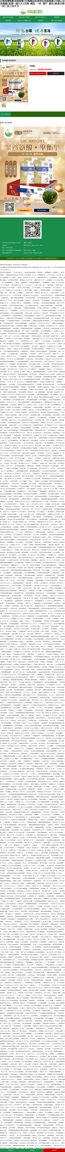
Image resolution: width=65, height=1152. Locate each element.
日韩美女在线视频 (38, 407)
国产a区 (16, 911)
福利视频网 (50, 819)
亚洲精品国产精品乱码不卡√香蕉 (15, 275)
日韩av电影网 (35, 440)
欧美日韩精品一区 (43, 1008)
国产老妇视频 (28, 290)
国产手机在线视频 (19, 300)
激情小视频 (19, 636)
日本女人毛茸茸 (23, 906)
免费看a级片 (18, 914)
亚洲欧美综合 (31, 654)
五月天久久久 (45, 427)
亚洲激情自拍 (36, 735)
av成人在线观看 (41, 1087)
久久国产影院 (4, 858)
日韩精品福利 (37, 603)
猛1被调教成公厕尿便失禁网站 (55, 931)
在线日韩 (38, 1117)
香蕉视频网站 (43, 491)
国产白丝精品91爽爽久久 (54, 743)
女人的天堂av (46, 761)
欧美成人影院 (29, 313)
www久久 (37, 853)
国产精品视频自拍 (6, 527)
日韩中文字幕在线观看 (19, 667)
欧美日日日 (58, 634)
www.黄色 (10, 690)
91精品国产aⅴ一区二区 (49, 982)
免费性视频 (4, 420)
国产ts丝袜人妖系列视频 (11, 430)
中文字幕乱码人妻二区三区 (30, 1069)
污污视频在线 (22, 631)
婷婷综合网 (38, 1089)
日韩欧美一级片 (4, 366)
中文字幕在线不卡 (23, 1092)
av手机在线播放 (27, 407)
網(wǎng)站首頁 (8, 17)
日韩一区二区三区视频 (40, 939)
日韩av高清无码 (39, 359)
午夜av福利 (9, 812)
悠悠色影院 (29, 583)
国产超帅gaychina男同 (39, 537)
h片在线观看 (43, 494)
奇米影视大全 (39, 993)
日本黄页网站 (7, 822)
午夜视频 (6, 751)
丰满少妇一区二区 (19, 1094)
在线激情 (37, 481)
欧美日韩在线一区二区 (39, 893)
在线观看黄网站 (7, 1015)
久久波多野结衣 (22, 356)
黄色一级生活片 (55, 298)
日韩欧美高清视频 (57, 641)
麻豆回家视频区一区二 (53, 779)
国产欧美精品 (58, 567)
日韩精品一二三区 (25, 504)
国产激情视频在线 (8, 725)
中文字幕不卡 (18, 1105)
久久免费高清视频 (14, 1089)
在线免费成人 (54, 629)
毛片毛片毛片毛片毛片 (47, 295)
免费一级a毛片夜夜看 (28, 476)
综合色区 (43, 1099)
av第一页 (27, 921)
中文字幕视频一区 (11, 781)
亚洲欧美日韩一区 (41, 1028)
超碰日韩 (57, 545)
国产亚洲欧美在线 (13, 1049)
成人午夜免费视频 (36, 1005)
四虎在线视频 (32, 387)
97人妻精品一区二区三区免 (50, 715)
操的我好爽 (51, 511)
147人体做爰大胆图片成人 (32, 305)
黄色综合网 (49, 1033)
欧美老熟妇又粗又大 (24, 366)
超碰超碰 (54, 450)
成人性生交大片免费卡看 (55, 718)
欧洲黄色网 (30, 763)
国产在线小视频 (35, 629)
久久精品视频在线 (50, 965)
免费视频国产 (59, 707)
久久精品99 (42, 326)
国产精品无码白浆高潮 (58, 364)
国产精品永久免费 (50, 674)
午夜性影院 (32, 1102)
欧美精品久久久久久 (54, 705)
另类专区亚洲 (17, 723)
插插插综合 (14, 786)
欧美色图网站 (54, 763)
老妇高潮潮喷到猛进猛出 (40, 1122)
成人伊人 (13, 580)
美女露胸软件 (37, 761)
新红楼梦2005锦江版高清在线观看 (9, 529)
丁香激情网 (9, 598)
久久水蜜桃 (13, 389)
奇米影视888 (41, 453)
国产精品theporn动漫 (36, 957)
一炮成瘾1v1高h (52, 555)
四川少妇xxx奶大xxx (49, 949)
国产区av (32, 934)
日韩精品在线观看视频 (55, 1071)
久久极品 (26, 809)
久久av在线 (34, 743)
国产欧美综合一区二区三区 (56, 491)
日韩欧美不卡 (27, 845)
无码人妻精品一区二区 (13, 746)
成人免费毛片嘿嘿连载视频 (27, 769)
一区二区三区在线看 (30, 802)
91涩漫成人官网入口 (16, 303)
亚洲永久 (38, 1079)
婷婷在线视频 (4, 425)
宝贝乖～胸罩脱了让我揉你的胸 (50, 845)
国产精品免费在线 (11, 603)
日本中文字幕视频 (5, 1097)
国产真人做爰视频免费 (10, 825)
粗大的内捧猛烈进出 (16, 865)
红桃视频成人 (30, 748)
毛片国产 (61, 888)
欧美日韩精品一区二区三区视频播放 (22, 1033)
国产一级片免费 (55, 318)
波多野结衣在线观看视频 (7, 1056)
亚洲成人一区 (40, 315)
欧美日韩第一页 (28, 601)
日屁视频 (60, 1122)
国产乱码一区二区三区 (22, 1041)
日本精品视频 (53, 351)
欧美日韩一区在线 (51, 687)
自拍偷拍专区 (33, 323)
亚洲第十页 (26, 705)
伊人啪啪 (23, 371)
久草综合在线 (30, 858)
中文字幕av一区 (48, 634)
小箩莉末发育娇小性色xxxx (35, 1082)
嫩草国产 (32, 715)
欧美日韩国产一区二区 (6, 371)
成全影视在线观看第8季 (14, 990)
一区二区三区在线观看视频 (23, 1135)
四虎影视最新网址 (49, 1082)
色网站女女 (33, 985)
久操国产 (9, 349)
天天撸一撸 (60, 1094)
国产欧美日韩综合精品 (49, 384)
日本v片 (38, 713)
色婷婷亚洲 (10, 417)
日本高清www (31, 975)
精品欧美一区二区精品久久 (28, 1084)
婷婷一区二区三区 (50, 769)
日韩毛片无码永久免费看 (30, 547)
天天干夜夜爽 (59, 1018)
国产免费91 (27, 338)
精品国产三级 (59, 776)
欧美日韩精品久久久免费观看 (39, 784)
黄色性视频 (36, 427)
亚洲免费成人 (30, 580)
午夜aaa (61, 1127)
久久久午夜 (38, 641)
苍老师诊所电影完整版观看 (28, 738)
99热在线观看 (22, 392)
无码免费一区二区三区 (39, 977)
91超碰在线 (10, 733)
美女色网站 (20, 603)
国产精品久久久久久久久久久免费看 (25, 394)
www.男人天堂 (48, 1051)
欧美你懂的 (12, 1127)
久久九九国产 (34, 552)
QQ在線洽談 (56, 73)
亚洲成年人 (16, 837)
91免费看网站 (14, 310)
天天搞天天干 (56, 1120)
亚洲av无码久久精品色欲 (29, 453)
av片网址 (11, 1051)
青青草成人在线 (52, 934)
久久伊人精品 (16, 1023)
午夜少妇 (5, 379)
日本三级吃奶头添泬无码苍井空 (52, 644)
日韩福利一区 (12, 710)
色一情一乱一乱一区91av (26, 445)
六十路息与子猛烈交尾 (51, 580)
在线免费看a (54, 1097)
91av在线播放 (24, 942)
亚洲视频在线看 (17, 598)
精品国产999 (12, 763)
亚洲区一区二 (56, 354)
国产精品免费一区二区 (57, 855)
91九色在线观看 (11, 891)
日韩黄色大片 (17, 827)
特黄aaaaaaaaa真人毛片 (43, 748)
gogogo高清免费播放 (6, 494)
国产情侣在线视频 (6, 723)
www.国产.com (47, 539)
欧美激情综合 (19, 1120)
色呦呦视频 (48, 272)
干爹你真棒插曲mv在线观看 (43, 858)
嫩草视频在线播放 (35, 471)
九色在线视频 (35, 331)
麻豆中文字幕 (31, 771)
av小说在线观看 (16, 407)
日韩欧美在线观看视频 (15, 1077)
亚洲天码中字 (38, 634)
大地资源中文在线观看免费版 (56, 438)
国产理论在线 (32, 511)
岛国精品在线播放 (18, 573)
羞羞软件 (33, 369)
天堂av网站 (61, 562)
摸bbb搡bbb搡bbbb (5, 1033)
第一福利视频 (34, 942)
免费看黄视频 (29, 982)
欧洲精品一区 (5, 865)
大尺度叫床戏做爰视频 (40, 659)
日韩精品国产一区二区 (20, 863)
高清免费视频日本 (38, 682)
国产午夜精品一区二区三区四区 (20, 934)
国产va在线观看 (56, 987)
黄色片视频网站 (18, 494)
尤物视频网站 (11, 542)
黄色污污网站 (29, 1021)
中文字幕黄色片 (17, 1026)
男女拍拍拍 (40, 1094)
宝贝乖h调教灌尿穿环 (6, 705)
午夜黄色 (22, 527)
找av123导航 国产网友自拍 (45, 926)
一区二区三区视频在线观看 (51, 578)
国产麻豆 (34, 692)
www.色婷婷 (51, 1003)
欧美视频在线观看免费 (45, 774)
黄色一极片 (50, 664)
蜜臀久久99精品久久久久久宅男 (47, 692)
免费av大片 (50, 766)
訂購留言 (40, 21)
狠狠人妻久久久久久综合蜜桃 (54, 738)
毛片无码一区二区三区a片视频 (14, 338)
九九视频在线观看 (5, 909)
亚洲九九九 (31, 410)
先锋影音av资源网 (29, 1079)
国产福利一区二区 (29, 840)
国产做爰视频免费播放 (40, 901)
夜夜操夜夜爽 (4, 1054)
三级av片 (43, 613)
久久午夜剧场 (41, 865)
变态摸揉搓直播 (47, 1066)
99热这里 (40, 272)
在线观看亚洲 (60, 679)
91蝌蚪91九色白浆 (46, 916)
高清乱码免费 (37, 898)
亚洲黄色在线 (30, 466)
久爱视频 (48, 504)
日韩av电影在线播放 (30, 575)
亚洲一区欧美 (5, 952)
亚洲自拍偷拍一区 (55, 519)
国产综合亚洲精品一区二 (22, 817)
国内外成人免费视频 (19, 779)
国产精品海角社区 (5, 483)
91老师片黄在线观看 (30, 272)
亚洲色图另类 (27, 761)
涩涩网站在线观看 (46, 290)
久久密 (57, 397)
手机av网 (2, 891)
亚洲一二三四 (55, 636)
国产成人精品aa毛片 (6, 809)
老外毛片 (27, 751)
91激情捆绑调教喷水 (27, 657)
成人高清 (29, 939)
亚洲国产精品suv (29, 532)
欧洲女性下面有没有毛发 (52, 639)
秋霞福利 (20, 710)
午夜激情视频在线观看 (22, 471)
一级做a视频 (41, 369)
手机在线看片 (54, 501)
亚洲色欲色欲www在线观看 (13, 509)
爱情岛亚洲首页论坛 (42, 835)
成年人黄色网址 (41, 555)
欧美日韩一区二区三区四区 (25, 993)
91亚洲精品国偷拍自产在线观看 (32, 379)
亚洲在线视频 (22, 397)
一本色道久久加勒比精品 (11, 415)
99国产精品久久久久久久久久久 (29, 623)
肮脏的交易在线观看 (46, 911)
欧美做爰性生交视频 (11, 789)
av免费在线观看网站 (32, 527)
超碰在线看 (44, 723)
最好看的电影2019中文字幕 (50, 478)
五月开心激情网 (31, 791)
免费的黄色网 (18, 308)
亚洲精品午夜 (8, 982)
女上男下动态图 (17, 295)
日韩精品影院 (53, 817)
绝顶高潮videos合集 (20, 654)
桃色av (31, 481)
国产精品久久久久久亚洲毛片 (8, 287)
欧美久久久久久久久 (47, 1046)
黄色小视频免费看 (39, 639)
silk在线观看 (27, 1077)
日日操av (6, 463)
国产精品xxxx (30, 860)
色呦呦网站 (23, 529)
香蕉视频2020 (18, 1087)
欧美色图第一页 (31, 835)
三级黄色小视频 (56, 993)
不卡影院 (27, 886)
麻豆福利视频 (19, 842)
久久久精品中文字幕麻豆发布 (17, 771)
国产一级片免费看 (36, 486)
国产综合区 (42, 746)
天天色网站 (7, 965)
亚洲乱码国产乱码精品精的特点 (15, 318)
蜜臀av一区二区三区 (24, 766)
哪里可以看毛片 (48, 970)
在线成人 (38, 715)
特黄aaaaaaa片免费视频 (19, 1036)
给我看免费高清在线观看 (50, 377)
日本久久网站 (7, 1036)
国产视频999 (39, 567)
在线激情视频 (27, 1138)
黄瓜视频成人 (12, 919)
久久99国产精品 (32, 720)
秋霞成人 (44, 909)
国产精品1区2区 (46, 891)
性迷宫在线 (38, 542)
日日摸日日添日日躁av (43, 308)
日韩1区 (2, 799)
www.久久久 (40, 738)
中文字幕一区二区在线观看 (47, 440)
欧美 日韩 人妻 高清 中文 (21, 1015)
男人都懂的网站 (46, 300)
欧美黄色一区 (39, 461)
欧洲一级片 (56, 916)
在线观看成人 (5, 298)
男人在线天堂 (32, 926)
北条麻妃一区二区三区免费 (56, 799)
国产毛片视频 (44, 863)
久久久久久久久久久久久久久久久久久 (30, 310)
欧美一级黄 (11, 975)
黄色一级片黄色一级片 (27, 606)
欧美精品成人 (58, 1005)
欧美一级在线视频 (36, 366)
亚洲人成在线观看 (51, 356)
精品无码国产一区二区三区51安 (46, 1133)
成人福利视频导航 (13, 440)
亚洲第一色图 (60, 1135)
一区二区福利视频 (39, 1033)
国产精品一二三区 (32, 405)
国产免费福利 (8, 435)
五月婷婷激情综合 (48, 517)
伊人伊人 (60, 873)
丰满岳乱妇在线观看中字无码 (49, 608)
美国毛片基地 (51, 977)
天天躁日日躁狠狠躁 (54, 496)
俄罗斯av (43, 662)
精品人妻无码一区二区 (16, 735)
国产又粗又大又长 (13, 369)
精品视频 (24, 730)
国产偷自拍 (28, 1120)
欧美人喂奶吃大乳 (28, 435)
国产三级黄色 (27, 1105)
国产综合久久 (36, 847)
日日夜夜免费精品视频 (6, 593)
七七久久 (20, 840)
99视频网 (40, 1031)
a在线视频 (50, 1028)
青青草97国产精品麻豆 (37, 998)
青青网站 (38, 466)
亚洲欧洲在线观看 (41, 514)
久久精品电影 (16, 937)
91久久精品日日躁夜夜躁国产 (50, 471)
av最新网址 (39, 674)
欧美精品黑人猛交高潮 (45, 455)
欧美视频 (49, 280)
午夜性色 (57, 1112)
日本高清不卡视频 (28, 901)
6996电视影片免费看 (22, 326)
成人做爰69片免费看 (54, 494)
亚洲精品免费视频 (12, 766)
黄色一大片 (61, 351)
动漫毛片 (28, 300)
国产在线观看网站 (19, 1115)
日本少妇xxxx (60, 361)
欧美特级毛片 (29, 461)
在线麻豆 (31, 611)
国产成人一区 (57, 1066)
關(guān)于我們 (24, 17)
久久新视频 (29, 972)
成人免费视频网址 (26, 517)
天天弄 (48, 601)
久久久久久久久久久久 (10, 886)
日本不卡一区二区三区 (44, 354)
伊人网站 (11, 802)
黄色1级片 (3, 382)
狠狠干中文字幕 (17, 809)
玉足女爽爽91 (35, 1015)
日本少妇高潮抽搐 (27, 1023)
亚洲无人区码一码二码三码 (35, 987)
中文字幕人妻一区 (60, 613)
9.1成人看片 (9, 799)
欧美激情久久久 (23, 590)
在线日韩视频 (15, 830)
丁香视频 (26, 636)
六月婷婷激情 (43, 942)
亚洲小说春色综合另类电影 (25, 578)
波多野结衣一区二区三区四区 (9, 700)
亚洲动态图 (55, 1138)
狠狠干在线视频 (41, 975)
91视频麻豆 (50, 662)
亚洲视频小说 (42, 275)
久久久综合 (29, 285)
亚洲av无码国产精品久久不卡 (44, 410)
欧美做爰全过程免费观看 (48, 758)
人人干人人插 (19, 532)
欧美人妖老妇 (33, 1043)
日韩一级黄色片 (49, 389)
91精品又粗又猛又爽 (35, 539)
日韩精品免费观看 (6, 651)
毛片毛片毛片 (38, 970)
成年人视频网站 (49, 1018)
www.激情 (44, 667)
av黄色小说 (17, 649)
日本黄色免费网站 (51, 593)
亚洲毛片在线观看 (58, 455)
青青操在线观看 (43, 519)
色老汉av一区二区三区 (21, 417)
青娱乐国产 (23, 987)
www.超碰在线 (36, 1010)
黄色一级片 (38, 690)
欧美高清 (43, 412)
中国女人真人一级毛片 (16, 1064)
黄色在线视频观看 (30, 315)
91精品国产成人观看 (41, 860)
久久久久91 (26, 692)
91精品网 (38, 384)
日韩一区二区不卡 (50, 1031)
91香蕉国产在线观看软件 (41, 807)
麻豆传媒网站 (22, 804)
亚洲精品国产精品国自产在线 (22, 812)
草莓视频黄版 (29, 962)
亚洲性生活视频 (13, 1143)
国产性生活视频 (48, 461)
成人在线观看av (25, 346)
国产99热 (2, 934)
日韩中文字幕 (15, 483)
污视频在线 (32, 417)
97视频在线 (61, 784)
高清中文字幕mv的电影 (45, 552)
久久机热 (59, 769)
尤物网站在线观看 (23, 374)
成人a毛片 (31, 1036)
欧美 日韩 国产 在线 (49, 486)
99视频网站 (46, 898)
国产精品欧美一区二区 (18, 285)
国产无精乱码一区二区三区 (7, 524)
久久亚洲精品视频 (5, 634)
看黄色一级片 (4, 293)
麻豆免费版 (48, 407)
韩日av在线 (41, 1135)
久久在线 (60, 1148)
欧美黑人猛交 (59, 285)
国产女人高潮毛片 (19, 496)
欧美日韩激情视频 (34, 911)
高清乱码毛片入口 (19, 982)
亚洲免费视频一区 (40, 601)
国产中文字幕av (45, 524)
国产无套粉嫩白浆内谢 (19, 399)
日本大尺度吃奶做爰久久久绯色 (26, 674)
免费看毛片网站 (46, 1010)
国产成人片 (37, 313)
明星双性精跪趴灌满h (27, 328)
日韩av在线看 (28, 814)
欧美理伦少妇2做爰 (56, 616)
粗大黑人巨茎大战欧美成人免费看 (31, 649)
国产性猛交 (9, 534)
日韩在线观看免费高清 (42, 394)
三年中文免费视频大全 (7, 282)
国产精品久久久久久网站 (16, 814)
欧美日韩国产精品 (55, 967)
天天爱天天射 (39, 578)
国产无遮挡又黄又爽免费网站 (32, 909)
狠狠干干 (37, 341)
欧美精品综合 (19, 921)
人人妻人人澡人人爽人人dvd (27, 514)
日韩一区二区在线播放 (14, 1061)
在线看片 (28, 995)
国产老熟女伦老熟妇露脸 (33, 667)
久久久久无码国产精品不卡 (10, 504)
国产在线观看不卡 (6, 315)
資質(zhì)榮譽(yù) (24, 21)
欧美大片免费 (7, 837)
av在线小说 (40, 850)
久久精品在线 (38, 377)
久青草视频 (55, 618)
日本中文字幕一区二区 (37, 504)
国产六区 (53, 468)
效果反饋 (8, 21)
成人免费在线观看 (27, 898)
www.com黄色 (46, 626)
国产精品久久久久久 (24, 463)
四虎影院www (48, 710)
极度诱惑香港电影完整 (44, 822)
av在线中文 (57, 603)
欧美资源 (46, 621)
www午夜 (37, 929)
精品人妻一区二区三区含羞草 (31, 613)
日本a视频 (40, 804)
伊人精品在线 (30, 359)
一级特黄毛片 (43, 679)
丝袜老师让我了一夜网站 (18, 883)
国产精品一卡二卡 (20, 748)
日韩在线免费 (14, 481)
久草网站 (31, 545)
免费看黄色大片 (15, 565)
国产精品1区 (58, 483)
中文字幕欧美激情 (57, 290)
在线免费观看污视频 (10, 491)
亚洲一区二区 (61, 417)
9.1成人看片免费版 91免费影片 (21, 784)
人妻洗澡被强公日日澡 (46, 1015)
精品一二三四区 (15, 952)
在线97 (10, 496)
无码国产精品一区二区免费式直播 (28, 468)
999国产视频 (41, 883)
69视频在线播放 (48, 1105)
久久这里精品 (49, 998)
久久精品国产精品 (13, 354)
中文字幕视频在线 (40, 343)
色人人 (61, 906)
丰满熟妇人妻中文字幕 (32, 870)
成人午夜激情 (33, 483)
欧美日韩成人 (47, 366)
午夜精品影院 (17, 435)
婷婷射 (17, 942)
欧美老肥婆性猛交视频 (57, 797)
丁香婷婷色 (62, 682)
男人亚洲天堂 (57, 287)
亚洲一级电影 (40, 506)
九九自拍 (48, 453)
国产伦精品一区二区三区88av (53, 850)
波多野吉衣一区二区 (30, 275)
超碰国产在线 (39, 763)
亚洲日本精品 (8, 506)
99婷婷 (14, 631)
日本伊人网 (52, 863)
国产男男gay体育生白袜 (50, 562)
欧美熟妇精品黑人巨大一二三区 (44, 611)
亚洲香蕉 (40, 789)
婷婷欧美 (19, 901)
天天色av (22, 1008)
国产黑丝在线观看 (14, 280)
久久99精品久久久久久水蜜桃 (54, 346)
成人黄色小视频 (47, 921)
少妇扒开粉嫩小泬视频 (34, 364)
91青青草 (20, 886)
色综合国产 (48, 1049)
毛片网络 (32, 707)
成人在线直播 (21, 580)
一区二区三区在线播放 (23, 959)
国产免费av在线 (24, 440)
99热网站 (20, 929)
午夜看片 (4, 354)
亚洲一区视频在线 (45, 333)
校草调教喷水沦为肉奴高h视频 (15, 1013)
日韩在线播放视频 (13, 687)
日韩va (11, 911)
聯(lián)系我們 (57, 21)
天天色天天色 (26, 509)
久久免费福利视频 (19, 359)
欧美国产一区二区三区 (7, 394)
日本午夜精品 (43, 399)
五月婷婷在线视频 (42, 695)
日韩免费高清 (40, 769)
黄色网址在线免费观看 (37, 980)
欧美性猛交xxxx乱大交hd (44, 791)
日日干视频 (36, 303)
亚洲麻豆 (50, 646)
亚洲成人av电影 (11, 1043)
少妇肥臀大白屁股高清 (43, 387)
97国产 (8, 934)
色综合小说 (51, 679)
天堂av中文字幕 (15, 346)
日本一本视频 (22, 555)
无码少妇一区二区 (37, 886)
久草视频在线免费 (32, 822)
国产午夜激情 (12, 853)
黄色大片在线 (15, 738)
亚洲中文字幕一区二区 (15, 379)
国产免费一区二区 (15, 659)
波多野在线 (4, 730)
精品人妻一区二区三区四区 (48, 753)
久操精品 (28, 618)
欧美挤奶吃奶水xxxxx (27, 341)
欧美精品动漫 (31, 616)
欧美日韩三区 (41, 685)
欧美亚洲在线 (57, 433)
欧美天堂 (6, 481)
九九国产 (8, 468)
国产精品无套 (27, 1010)
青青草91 (55, 542)
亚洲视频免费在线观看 (31, 382)
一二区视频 (39, 906)
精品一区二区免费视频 (23, 998)
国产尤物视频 (54, 394)
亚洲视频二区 (54, 847)
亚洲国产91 (27, 735)
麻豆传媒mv (14, 769)
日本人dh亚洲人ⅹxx (46, 937)
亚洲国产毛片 (13, 850)
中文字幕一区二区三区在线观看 (37, 730)
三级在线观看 (29, 641)
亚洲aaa (49, 369)
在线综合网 (10, 916)
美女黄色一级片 (32, 438)
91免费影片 (34, 463)
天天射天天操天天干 (10, 847)
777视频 (24, 545)
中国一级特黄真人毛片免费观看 (12, 343)
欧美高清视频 (19, 725)
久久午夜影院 (45, 629)
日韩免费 (2, 835)
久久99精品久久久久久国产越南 (32, 478)
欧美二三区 (8, 336)
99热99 (41, 1026)
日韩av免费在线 (31, 489)
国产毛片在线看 (24, 560)
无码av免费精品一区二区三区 (17, 931)
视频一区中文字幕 (24, 415)
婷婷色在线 (16, 1003)
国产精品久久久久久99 (19, 822)
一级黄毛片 (54, 786)
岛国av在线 (31, 529)
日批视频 (23, 387)
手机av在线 (53, 888)
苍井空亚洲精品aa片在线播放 (54, 315)
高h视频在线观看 (10, 998)
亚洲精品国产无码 (50, 575)
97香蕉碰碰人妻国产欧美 (38, 766)
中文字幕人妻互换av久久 (12, 644)
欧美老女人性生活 (5, 585)
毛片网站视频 (28, 702)
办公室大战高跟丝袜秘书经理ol (26, 384)
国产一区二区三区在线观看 (16, 1071)
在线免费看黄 (24, 354)
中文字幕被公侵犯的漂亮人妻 (39, 705)
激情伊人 (32, 741)
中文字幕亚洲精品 (5, 860)
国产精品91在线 (58, 537)
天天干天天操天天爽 (42, 1054)
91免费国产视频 (53, 435)
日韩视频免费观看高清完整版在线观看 (18, 1130)
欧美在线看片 (60, 1031)
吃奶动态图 (7, 448)
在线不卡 (4, 440)
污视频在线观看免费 (13, 954)
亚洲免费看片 (51, 1087)
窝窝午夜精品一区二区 (29, 695)
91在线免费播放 (34, 753)
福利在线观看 (5, 685)
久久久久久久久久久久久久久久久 (18, 611)
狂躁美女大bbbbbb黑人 (54, 990)
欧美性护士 (40, 575)
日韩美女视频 (24, 924)
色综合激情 (23, 644)
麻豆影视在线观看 (14, 499)
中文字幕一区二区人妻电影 (31, 728)
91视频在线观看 (31, 883)
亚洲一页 (2, 942)
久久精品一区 (44, 954)
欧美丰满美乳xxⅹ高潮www (27, 1074)
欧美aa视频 (25, 552)
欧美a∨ (33, 669)
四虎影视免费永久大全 (9, 959)
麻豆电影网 (6, 769)
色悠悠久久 (47, 957)
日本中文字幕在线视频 (45, 944)
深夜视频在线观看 (40, 827)
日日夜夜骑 (38, 458)
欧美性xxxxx (3, 802)
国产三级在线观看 (59, 1074)
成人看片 (55, 891)
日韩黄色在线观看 (30, 1094)
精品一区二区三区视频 (22, 626)
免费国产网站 (47, 842)
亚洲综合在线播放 (41, 532)
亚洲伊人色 (47, 987)
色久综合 (53, 914)
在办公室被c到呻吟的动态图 (25, 420)
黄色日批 (28, 455)
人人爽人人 (34, 774)
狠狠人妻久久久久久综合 (7, 458)
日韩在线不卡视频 (33, 819)
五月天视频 (43, 1056)
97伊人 (20, 1148)
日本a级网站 (13, 621)
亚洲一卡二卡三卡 (11, 1107)
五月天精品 (12, 384)
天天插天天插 (14, 608)
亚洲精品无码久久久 (40, 606)
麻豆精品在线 (39, 1021)
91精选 (46, 763)
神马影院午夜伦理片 (45, 697)
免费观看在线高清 (12, 804)
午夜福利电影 (21, 847)
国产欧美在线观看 (33, 863)
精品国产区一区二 (59, 392)
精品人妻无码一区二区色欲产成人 (51, 713)
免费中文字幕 (32, 685)
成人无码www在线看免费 (26, 970)
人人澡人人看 (4, 1077)
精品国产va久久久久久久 (8, 1079)
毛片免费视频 (51, 962)
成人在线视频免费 (49, 443)
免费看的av (59, 382)
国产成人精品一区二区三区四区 (12, 1117)
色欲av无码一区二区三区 (52, 1036)
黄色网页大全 (60, 949)
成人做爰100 (50, 865)
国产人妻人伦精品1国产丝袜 (15, 868)
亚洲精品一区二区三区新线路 (34, 562)
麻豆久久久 (6, 511)
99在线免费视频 (30, 593)
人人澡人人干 (20, 995)
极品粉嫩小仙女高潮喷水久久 (37, 356)
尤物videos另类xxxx (18, 972)
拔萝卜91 (43, 646)
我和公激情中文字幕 (39, 972)
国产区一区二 (25, 774)
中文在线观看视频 (12, 1092)
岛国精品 (25, 990)
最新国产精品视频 (13, 1008)
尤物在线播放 (15, 606)
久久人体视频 (23, 481)
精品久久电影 (53, 463)
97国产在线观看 (37, 517)
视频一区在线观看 (53, 1056)
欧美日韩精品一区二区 (23, 646)
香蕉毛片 (24, 438)
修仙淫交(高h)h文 (15, 855)
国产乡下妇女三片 (44, 468)
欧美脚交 (19, 1079)
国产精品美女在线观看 (32, 1071)
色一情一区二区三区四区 (54, 560)
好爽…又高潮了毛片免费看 (20, 410)
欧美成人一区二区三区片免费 (29, 837)
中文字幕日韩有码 (44, 903)
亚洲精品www (25, 351)
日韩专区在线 (4, 682)
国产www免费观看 (55, 621)
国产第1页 (19, 524)
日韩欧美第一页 (32, 896)
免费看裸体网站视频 (31, 903)
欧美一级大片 (21, 858)
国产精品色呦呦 (60, 649)
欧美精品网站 (51, 659)
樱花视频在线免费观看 (17, 679)
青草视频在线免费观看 (6, 779)
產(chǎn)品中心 (40, 17)
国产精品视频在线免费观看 (13, 1018)
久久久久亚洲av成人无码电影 (50, 1041)
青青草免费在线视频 (36, 725)
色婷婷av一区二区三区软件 (18, 511)
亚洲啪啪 (16, 371)
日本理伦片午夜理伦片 (53, 654)
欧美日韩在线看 (39, 710)
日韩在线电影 (12, 980)
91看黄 (20, 761)
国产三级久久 (22, 377)
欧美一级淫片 (22, 720)
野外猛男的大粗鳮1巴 (26, 664)
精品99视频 (44, 929)
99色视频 (30, 377)
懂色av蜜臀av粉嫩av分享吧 (46, 756)
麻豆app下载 (54, 870)
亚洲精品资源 (56, 573)
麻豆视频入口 (11, 471)
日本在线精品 (14, 486)
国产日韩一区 (45, 293)
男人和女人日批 (26, 937)
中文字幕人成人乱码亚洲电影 (8, 489)
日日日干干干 (4, 1138)
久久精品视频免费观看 (22, 361)
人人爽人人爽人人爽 (39, 285)
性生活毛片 (32, 1049)
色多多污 (32, 906)
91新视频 (15, 527)
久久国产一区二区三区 (29, 865)
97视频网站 (12, 364)
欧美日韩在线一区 (23, 1043)
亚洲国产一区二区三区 (23, 450)
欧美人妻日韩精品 (11, 903)
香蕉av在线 (54, 812)
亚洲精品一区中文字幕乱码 (36, 389)
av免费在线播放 (47, 542)
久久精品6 (8, 667)
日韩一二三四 (57, 407)
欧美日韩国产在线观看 (18, 455)
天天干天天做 (51, 275)
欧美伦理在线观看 (35, 1041)
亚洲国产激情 (47, 529)
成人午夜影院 (20, 542)
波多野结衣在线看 (37, 1105)
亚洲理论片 (45, 1079)
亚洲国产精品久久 (8, 728)
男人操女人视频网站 (5, 272)
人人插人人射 (25, 565)
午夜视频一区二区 (51, 349)
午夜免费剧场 (45, 924)
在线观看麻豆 (35, 560)
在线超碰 (16, 664)
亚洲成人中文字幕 (31, 1008)
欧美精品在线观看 (32, 672)
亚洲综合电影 (55, 626)
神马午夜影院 (30, 1028)
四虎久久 (37, 758)
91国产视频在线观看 (25, 944)
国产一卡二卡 (51, 939)
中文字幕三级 (33, 374)
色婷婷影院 (40, 1049)
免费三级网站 (43, 799)
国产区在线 (58, 1028)
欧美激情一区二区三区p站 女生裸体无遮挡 (25, 1140)
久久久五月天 (48, 789)
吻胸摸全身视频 (29, 1115)
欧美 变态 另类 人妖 (19, 672)
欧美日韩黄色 (14, 1074)
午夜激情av (26, 947)
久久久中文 (10, 359)
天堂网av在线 (34, 1110)
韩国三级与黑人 (22, 825)
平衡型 (32, 66)
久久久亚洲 (11, 842)
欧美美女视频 (38, 786)
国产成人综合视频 (33, 954)
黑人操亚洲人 (57, 552)
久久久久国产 (51, 733)
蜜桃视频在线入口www (51, 402)
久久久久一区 (27, 473)
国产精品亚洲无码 (34, 412)
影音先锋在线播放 (54, 853)
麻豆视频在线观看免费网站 (7, 361)
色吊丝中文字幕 (27, 588)
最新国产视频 (17, 438)
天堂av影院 (45, 313)
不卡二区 (45, 817)
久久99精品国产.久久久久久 (54, 685)
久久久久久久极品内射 (34, 723)
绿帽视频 (55, 980)
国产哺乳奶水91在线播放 (31, 494)
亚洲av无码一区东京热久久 (10, 924)
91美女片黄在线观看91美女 (56, 481)
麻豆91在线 (33, 809)
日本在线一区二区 (52, 1099)
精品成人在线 (33, 794)
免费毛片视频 (45, 847)
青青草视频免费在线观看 (27, 430)
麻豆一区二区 (24, 985)
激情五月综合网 (33, 746)
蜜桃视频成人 (4, 384)
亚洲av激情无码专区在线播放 (51, 725)
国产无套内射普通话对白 (44, 1127)
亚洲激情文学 (21, 763)
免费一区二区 (43, 1071)
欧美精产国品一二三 (40, 962)
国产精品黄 (38, 982)
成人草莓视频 (55, 802)
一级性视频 (60, 486)
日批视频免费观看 (27, 1018)
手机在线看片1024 (58, 1049)
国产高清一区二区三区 (29, 277)
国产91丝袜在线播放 (19, 519)
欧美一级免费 (46, 570)
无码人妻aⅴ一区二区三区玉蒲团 (41, 1097)
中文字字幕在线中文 (51, 506)
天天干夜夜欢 (58, 952)
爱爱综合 (36, 290)
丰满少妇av (46, 812)
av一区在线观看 (36, 287)
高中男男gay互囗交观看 (13, 552)
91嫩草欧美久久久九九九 (35, 644)
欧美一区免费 (45, 631)
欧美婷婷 (37, 293)
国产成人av (17, 506)
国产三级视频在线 (26, 830)
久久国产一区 (21, 893)
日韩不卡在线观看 (13, 944)
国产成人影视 (56, 504)
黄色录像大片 (47, 641)
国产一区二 (10, 466)
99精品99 (50, 545)
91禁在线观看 (27, 1026)
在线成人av (23, 799)
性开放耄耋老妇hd (56, 405)
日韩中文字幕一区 (49, 361)
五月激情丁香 (21, 489)
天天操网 (21, 621)
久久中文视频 (29, 786)
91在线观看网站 (8, 1122)
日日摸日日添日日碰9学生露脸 (47, 794)
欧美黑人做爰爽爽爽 (52, 751)
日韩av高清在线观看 (6, 967)
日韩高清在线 (48, 567)
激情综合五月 (22, 662)
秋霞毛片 (57, 825)
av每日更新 (14, 1082)
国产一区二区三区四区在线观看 (47, 873)
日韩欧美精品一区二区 (38, 338)
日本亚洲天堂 (32, 804)
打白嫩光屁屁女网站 (22, 539)
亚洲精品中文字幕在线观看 (44, 669)
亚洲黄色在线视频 (59, 295)
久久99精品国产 (47, 287)
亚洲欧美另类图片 (17, 878)
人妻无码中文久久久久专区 (41, 585)
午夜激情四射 (44, 1069)
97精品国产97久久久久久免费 (47, 374)
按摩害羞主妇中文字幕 (54, 514)
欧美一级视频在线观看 (7, 639)
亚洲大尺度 (53, 1079)
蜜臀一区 (29, 371)
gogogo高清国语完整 (44, 672)
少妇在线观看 (30, 690)
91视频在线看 (54, 924)
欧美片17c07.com (25, 369)
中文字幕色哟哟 (34, 1099)
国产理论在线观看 (57, 300)
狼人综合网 (38, 445)
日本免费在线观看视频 (13, 517)
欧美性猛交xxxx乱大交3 (19, 616)
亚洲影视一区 (19, 802)
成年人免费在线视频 (9, 626)
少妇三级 (12, 1135)
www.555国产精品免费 (9, 977)
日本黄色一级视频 (52, 975)
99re (42, 700)
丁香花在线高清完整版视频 (48, 303)
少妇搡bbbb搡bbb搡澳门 (44, 573)
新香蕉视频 (15, 468)
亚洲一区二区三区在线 (28, 506)
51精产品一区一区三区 (12, 985)
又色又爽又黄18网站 (38, 618)
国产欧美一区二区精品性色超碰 (30, 422)
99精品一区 (15, 1031)
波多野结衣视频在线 (42, 351)
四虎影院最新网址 (34, 888)
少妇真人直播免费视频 (21, 323)
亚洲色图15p (39, 965)
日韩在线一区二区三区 (33, 776)
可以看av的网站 (31, 832)
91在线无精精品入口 (7, 550)
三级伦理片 (21, 903)
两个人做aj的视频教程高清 (31, 524)
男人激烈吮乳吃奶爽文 (19, 965)
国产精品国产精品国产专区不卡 (13, 613)
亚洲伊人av (20, 853)
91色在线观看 (59, 517)
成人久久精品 (13, 377)
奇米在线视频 (7, 399)
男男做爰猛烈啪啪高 (8, 1120)
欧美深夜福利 (47, 1138)
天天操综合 (14, 906)
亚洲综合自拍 (57, 878)
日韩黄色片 (56, 272)
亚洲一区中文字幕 (34, 916)
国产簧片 (40, 489)
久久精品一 (10, 748)
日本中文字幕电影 (31, 1127)
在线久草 (21, 786)
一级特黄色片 (61, 1023)
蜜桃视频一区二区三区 (18, 618)
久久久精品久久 (41, 511)
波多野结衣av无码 (29, 914)
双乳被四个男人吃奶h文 (11, 445)
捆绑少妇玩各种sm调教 (26, 687)
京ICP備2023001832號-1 (50, 258)
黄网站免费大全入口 (43, 277)
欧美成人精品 (28, 534)
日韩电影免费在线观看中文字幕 (47, 547)
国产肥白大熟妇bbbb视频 (16, 305)
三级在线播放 (51, 1135)
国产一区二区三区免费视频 (50, 881)
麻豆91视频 (44, 853)
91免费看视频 (60, 1133)
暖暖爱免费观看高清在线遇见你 (37, 825)
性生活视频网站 (28, 710)
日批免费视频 (17, 705)
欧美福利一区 (60, 547)
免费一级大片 (39, 1036)
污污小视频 (46, 786)
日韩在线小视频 (60, 511)
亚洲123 (51, 909)
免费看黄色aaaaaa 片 (19, 1112)
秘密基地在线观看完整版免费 (54, 651)
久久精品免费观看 (48, 590)
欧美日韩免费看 (10, 718)
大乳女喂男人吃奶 (40, 420)
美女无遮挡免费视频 (29, 1087)
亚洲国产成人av (53, 942)
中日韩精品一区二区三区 (55, 667)
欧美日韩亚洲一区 (45, 919)
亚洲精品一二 (36, 845)
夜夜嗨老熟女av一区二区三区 (45, 522)
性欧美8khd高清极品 (58, 697)
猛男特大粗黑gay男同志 (43, 797)
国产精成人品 (44, 583)
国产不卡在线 (35, 646)
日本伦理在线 (19, 957)
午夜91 (37, 919)
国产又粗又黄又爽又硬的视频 (11, 387)
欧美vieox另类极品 (23, 1110)
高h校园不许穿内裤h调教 (49, 310)
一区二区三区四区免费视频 (20, 888)
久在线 (35, 944)
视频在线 (61, 781)
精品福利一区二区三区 (43, 1084)
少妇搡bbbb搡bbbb (26, 499)
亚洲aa (5, 931)
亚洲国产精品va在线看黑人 (46, 483)
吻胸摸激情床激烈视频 (9, 756)
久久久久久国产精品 (58, 280)
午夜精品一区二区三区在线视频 (21, 349)
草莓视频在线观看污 (49, 1125)
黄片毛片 (48, 809)
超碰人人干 (24, 715)
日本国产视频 (29, 542)
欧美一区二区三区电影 (34, 631)
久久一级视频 (50, 1000)
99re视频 (49, 893)
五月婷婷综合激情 (8, 323)
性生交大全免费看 (58, 527)
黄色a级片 (53, 1023)
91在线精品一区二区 (52, 326)
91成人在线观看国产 (46, 1145)
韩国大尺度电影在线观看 (10, 392)
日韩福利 (7, 606)
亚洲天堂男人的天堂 (33, 662)
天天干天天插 (50, 338)
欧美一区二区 (13, 682)
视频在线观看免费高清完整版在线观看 (21, 570)
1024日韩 (21, 682)
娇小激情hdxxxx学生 (44, 1043)
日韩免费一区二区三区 (6, 308)
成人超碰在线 (58, 926)
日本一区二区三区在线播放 (56, 832)
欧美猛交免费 (47, 433)
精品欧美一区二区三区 (40, 435)
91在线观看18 (53, 771)
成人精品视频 (61, 1079)
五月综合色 (32, 522)
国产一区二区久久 (36, 509)
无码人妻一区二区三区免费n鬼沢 (42, 1120)
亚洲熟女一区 (6, 522)
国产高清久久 (60, 440)
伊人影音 (19, 756)
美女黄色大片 (51, 532)
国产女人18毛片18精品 (24, 287)
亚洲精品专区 (20, 962)
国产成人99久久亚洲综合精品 (14, 692)
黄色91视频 (12, 1110)
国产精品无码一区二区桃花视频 (50, 466)
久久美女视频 (46, 364)
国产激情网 (16, 448)
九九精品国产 (4, 763)
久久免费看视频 (42, 1003)
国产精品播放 (24, 1000)
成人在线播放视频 (40, 392)
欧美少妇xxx (9, 921)
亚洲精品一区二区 (15, 545)
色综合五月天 (57, 539)
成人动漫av (35, 346)
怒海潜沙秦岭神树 (54, 1008)
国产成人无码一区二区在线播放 (17, 333)
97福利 (59, 1102)
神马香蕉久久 (41, 733)
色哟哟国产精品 (7, 537)
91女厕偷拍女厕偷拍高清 (54, 840)
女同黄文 (2, 349)
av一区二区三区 (18, 1005)
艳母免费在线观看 (22, 364)
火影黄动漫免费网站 (32, 333)
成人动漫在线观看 (27, 1061)
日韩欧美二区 (57, 911)
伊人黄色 (8, 410)
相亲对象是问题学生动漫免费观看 (16, 873)
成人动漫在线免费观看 (42, 616)
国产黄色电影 (36, 300)
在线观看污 (11, 341)
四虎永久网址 (39, 443)
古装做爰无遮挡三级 (13, 753)
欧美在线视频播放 (14, 623)
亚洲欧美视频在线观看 (39, 371)
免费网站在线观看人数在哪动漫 (41, 321)
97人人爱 (53, 720)
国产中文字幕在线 (33, 491)
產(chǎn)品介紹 (5, 114)
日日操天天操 (47, 458)
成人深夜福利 (17, 707)
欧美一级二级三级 (25, 550)
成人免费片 (42, 743)
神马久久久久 (31, 1054)
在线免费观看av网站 (28, 343)
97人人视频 (9, 649)
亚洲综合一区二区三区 (47, 728)
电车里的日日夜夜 (34, 990)
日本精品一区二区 (12, 662)
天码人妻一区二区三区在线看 (22, 629)
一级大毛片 (30, 458)
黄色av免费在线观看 (24, 402)
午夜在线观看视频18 (35, 282)
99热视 (20, 277)
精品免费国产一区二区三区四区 (39, 1130)
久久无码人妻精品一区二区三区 (31, 875)
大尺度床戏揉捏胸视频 (55, 399)
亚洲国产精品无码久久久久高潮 (40, 501)
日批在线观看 (54, 427)
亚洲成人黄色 (44, 1064)
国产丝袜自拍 (5, 565)
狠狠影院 (25, 707)
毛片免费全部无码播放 (38, 349)
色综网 (20, 588)
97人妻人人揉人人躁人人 (13, 1084)
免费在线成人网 (50, 557)
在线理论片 (30, 392)
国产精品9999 (58, 448)
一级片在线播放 (46, 341)
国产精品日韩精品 (17, 595)
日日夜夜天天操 (44, 870)
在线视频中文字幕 (17, 797)
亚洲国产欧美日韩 (38, 425)
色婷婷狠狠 (59, 1000)
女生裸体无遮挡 (11, 807)
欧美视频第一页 (57, 453)
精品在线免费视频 (26, 427)
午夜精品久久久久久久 (46, 623)
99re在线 (8, 631)
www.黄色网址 (47, 445)
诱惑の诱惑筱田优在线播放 (46, 397)
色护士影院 (14, 463)
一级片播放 (54, 631)
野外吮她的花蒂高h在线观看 (9, 557)
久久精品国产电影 (43, 720)
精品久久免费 (26, 669)
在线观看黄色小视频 (24, 700)
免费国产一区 (4, 364)
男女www (10, 519)
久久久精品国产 (15, 427)
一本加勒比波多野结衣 (16, 751)
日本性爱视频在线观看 (14, 422)
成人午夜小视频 (11, 567)
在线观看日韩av (50, 677)
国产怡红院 (47, 328)
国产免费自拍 (13, 555)
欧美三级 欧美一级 (48, 1061)
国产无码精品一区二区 (48, 379)
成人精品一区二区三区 (44, 323)
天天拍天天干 (59, 422)
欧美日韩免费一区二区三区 (52, 959)
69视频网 (49, 1074)
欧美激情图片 (9, 575)
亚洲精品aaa (54, 277)
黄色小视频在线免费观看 (17, 298)
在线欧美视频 (10, 942)
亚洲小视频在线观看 (32, 399)
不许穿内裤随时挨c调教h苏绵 (11, 351)
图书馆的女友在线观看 (58, 672)
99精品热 (20, 567)
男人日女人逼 (32, 555)
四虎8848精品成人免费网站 (7, 539)
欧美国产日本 (46, 1117)
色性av (28, 847)
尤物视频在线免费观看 (29, 308)
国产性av (27, 980)
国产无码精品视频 (41, 1074)
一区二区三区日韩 (58, 369)
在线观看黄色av (6, 616)
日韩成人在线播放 (36, 817)
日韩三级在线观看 (31, 298)
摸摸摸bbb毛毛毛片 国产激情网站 (35, 931)
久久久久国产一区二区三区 (44, 878)
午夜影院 (59, 343)
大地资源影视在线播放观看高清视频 (40, 636)
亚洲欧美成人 (25, 753)
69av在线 (55, 906)
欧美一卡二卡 (55, 333)
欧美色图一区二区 (12, 993)
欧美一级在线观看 (34, 924)
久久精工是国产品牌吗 (55, 1140)
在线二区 (61, 524)
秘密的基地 (6, 679)
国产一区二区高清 (29, 1148)
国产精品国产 (59, 522)
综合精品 (4, 1061)
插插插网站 (24, 282)
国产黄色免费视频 (5, 784)
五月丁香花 (47, 993)
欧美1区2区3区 (40, 593)
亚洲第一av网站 (17, 881)
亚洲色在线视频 (51, 730)
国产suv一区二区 (21, 1054)
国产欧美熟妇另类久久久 (56, 807)
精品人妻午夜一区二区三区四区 (13, 478)
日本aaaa (57, 1021)
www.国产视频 (55, 657)
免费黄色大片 (17, 845)
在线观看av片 (53, 784)
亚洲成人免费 (33, 326)
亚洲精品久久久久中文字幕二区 (14, 290)
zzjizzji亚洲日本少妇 (25, 425)
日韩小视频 (24, 954)
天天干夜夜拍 (41, 677)
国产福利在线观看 (36, 921)
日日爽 (35, 873)
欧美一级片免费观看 (52, 420)
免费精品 (33, 1092)
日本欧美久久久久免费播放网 (48, 1059)
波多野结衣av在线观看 (47, 776)
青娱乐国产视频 (18, 1122)
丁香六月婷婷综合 (28, 595)
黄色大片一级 (11, 835)
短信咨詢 (32, 1150)
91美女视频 (27, 1064)
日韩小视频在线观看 (44, 1143)
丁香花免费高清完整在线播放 (24, 1125)
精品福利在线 (38, 881)
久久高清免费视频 (39, 687)
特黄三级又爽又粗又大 (48, 649)
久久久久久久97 (51, 343)
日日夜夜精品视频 (53, 741)
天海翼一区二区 (55, 387)
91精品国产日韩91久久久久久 (17, 433)
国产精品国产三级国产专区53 (51, 336)
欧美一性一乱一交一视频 (51, 489)
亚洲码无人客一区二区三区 (22, 501)
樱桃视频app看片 (26, 1097)
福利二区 (30, 397)
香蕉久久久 (28, 603)
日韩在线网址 (22, 685)
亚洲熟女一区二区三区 (47, 422)
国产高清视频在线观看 (17, 313)
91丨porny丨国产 (36, 868)
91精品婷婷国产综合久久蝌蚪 (25, 919)
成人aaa (61, 1056)
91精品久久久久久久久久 (15, 547)
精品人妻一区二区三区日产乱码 (54, 359)
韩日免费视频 (7, 573)
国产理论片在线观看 (21, 896)
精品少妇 (18, 669)
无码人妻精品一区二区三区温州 (27, 850)
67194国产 (41, 809)
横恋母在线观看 (12, 514)
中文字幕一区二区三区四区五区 (19, 1099)
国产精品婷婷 (52, 430)
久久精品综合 (33, 354)
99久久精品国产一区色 (32, 1059)
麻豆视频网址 (38, 328)
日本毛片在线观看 (33, 799)
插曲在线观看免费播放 (46, 1107)
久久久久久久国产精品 (35, 1066)
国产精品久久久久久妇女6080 (11, 774)
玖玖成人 (12, 713)
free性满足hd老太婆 (13, 560)
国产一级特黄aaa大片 (32, 1056)
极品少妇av (28, 682)
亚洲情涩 (10, 957)
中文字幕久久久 (40, 654)
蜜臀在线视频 (40, 580)
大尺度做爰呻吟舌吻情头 (14, 321)
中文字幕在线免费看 (57, 858)
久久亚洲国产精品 (42, 417)
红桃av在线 (3, 710)
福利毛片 (22, 1003)
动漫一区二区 (12, 929)
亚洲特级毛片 (4, 443)
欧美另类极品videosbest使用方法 (40, 450)
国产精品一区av (37, 1138)
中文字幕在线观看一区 (56, 585)
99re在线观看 (4, 608)
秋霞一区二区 (55, 1143)
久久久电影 (39, 590)
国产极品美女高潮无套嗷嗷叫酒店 (46, 1102)
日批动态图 (24, 911)
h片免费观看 (43, 534)
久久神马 (48, 618)
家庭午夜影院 (53, 1064)
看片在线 (20, 980)
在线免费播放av (9, 601)
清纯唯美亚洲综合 (18, 315)
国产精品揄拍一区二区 (51, 425)
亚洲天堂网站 (19, 728)
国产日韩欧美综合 (5, 1028)
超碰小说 (55, 1127)
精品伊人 (9, 654)
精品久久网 (3, 1130)
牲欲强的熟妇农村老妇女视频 (42, 318)
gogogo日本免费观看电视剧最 (39, 967)
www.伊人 (51, 613)
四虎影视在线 (23, 608)
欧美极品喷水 (32, 789)
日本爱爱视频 (41, 1000)
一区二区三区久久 (18, 272)
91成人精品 (10, 501)
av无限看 (13, 277)
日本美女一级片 (52, 860)
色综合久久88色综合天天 (43, 914)
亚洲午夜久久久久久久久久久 (8, 588)
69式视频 (33, 855)
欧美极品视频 (47, 886)
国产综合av (54, 524)
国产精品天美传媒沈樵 (15, 947)
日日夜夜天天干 (10, 636)
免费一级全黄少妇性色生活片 (26, 557)
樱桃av (34, 1135)
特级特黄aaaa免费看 (41, 545)
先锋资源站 (13, 405)
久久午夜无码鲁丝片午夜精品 (16, 641)
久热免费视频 (60, 1054)
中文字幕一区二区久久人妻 (8, 674)
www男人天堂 (12, 420)
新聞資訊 (57, 17)
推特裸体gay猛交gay (53, 412)
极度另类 (55, 781)
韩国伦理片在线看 (48, 509)
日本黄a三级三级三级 (40, 664)
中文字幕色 (38, 476)
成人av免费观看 (47, 868)
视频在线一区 (22, 405)
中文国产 (38, 529)
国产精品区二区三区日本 (56, 583)
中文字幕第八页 (59, 590)
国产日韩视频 (18, 1069)
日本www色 (6, 970)
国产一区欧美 (26, 331)
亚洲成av (36, 499)
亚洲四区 (32, 351)
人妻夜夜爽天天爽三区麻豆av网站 (10, 1046)
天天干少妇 (55, 570)
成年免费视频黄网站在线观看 (12, 898)
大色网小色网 (29, 293)
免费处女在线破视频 (57, 323)
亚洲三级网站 (57, 415)
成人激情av (23, 1143)
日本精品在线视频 (27, 659)
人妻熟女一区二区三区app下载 (16, 832)
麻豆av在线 (30, 634)
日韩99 (36, 397)
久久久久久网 (26, 967)
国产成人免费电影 (37, 1077)
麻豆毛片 (33, 733)
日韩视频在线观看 (21, 975)
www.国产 (36, 534)
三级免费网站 (8, 827)
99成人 (24, 723)
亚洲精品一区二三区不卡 (8, 901)
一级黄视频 (59, 379)
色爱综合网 (46, 1023)
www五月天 (45, 588)
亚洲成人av (58, 909)
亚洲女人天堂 (36, 550)
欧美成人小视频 (48, 1021)
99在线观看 (24, 483)
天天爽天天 (13, 720)
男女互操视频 (60, 1059)
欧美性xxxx (60, 794)
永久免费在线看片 (56, 601)
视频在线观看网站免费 (49, 690)
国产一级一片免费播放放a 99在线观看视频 (33, 952)
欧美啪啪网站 (15, 1097)
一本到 (26, 957)
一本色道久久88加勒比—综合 (47, 382)
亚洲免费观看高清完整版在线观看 (25, 713)
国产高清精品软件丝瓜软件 (23, 1051)
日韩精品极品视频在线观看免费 (12, 331)
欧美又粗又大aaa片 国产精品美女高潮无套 (17, 677)
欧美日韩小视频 (11, 893)
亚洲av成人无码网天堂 (21, 412)
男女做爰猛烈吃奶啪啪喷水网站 (48, 1013)
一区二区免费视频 (41, 741)
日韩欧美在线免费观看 (15, 1138)
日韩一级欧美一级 (6, 1026)
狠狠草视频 (52, 929)
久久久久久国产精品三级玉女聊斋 (25, 718)
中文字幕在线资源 (48, 603)
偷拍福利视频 (56, 774)
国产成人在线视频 (25, 486)
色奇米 (17, 282)
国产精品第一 (56, 837)
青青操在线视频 (58, 1051)
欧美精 (8, 407)
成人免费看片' (56, 529)
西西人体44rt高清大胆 (9, 374)
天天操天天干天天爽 (25, 537)
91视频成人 (20, 293)
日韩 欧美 (38, 595)
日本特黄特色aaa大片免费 (7, 326)
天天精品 (36, 583)
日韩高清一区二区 (39, 702)
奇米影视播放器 (33, 697)
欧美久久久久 (23, 1049)
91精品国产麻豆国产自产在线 (15, 702)
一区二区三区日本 (46, 814)
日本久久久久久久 (12, 402)
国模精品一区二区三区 (26, 280)
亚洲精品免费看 (43, 438)
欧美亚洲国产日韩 (19, 593)
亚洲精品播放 (27, 303)
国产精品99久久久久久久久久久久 (50, 473)
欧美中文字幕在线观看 (47, 305)
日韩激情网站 (46, 282)
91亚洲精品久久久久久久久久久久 (18, 697)
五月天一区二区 (59, 662)
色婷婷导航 (15, 1028)
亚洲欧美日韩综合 (24, 743)
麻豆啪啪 (62, 636)
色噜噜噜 (36, 814)
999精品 (16, 550)
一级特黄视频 (50, 285)
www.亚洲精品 (20, 870)
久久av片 (52, 695)
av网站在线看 (58, 998)
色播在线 (35, 1026)
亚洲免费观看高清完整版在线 (56, 606)
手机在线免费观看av (46, 331)
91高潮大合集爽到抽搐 (13, 715)
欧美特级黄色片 (27, 881)
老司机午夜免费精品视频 (38, 751)
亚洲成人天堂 (44, 463)
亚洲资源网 (15, 987)
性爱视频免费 (13, 397)
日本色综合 (12, 646)
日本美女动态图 (54, 293)
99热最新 (6, 427)
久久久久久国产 (6, 926)
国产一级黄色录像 (29, 567)
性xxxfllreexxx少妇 (59, 886)
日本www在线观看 (40, 840)
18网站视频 (20, 1127)
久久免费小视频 (22, 389)
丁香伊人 (61, 631)
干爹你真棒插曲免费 (34, 608)
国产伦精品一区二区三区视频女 (24, 639)
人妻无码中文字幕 (5, 797)
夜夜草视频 (42, 896)
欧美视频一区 (55, 308)
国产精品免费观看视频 (51, 682)
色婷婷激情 (50, 392)
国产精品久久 (9, 914)
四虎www (29, 873)
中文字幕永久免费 (35, 626)
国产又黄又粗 (13, 1148)
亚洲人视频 (13, 366)
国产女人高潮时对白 (32, 519)
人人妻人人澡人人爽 (44, 405)
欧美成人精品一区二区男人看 (12, 476)
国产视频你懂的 (19, 562)
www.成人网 (49, 952)
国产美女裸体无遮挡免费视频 (48, 598)
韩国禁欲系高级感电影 (18, 860)
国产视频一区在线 (59, 728)
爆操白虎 (42, 346)
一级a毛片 (43, 819)
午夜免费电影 (52, 417)
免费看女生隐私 (28, 929)
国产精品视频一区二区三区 (57, 313)
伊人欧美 (29, 893)
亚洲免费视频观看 (6, 672)
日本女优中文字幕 (15, 453)
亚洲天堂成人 (51, 1038)
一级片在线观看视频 (17, 909)
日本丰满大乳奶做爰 (31, 781)
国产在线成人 (24, 1031)
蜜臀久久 (33, 677)
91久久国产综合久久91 (58, 1043)
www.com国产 (21, 939)
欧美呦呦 (16, 799)
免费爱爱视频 (5, 786)
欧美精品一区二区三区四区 (22, 733)
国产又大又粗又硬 (28, 443)
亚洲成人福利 (13, 425)
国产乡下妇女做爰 (20, 458)
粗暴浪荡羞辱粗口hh (37, 402)
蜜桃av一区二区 (40, 1148)
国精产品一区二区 (12, 356)
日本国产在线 (53, 1069)
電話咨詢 (10, 1150)
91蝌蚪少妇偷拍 (25, 336)
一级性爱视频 (56, 814)
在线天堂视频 (59, 305)
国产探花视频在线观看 (43, 298)
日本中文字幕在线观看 (57, 761)
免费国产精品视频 (50, 1094)
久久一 (18, 341)
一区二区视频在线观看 (43, 802)
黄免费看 (52, 1054)
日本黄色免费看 (26, 321)
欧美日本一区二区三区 (50, 1077)
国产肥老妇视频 (27, 585)
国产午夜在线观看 (6, 888)
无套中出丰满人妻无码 (36, 361)
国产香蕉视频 (7, 1112)
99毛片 (55, 371)
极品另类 (42, 560)
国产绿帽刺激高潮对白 (27, 758)
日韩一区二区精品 (28, 827)
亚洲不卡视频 (5, 1082)
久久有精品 (47, 906)
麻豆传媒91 (16, 657)
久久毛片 (33, 1038)
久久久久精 (16, 336)
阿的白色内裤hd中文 (41, 430)
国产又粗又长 (37, 891)
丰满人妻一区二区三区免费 (30, 598)
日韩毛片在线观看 (37, 336)
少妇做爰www (36, 473)
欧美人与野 (37, 588)
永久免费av (29, 318)
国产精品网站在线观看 (9, 939)
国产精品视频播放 (37, 621)
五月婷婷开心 (60, 965)
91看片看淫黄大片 (41, 718)
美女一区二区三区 (37, 995)
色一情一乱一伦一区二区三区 (16, 382)
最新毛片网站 (54, 835)
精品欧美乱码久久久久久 (45, 781)
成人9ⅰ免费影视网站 (30, 573)
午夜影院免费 (51, 896)
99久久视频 (6, 987)
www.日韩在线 (40, 557)
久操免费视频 (11, 870)
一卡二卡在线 (17, 875)
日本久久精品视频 (17, 585)
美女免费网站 (37, 1023)
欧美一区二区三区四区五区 (34, 433)
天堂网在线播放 (37, 949)
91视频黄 (8, 791)
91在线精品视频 (46, 415)
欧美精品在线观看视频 (29, 878)
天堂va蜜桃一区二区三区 (19, 634)
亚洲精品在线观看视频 (21, 916)
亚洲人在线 (12, 293)
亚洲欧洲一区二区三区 (46, 448)
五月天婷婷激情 (18, 534)
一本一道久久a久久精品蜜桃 (25, 807)
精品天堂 (33, 1133)
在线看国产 (61, 555)
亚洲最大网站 (19, 575)
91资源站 (49, 371)
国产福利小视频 (22, 1107)
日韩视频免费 (22, 1082)
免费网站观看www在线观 (53, 972)
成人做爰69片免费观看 (15, 949)
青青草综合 (21, 1021)
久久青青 (12, 1054)
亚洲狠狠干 (45, 595)
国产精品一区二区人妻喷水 (11, 758)
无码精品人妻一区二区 (15, 1133)
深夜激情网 (16, 328)
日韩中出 (16, 537)
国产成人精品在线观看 (41, 496)
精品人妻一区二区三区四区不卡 (13, 473)
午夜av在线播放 (49, 707)
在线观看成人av (21, 491)
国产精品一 (49, 827)
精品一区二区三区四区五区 (7, 1125)
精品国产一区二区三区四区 (10, 743)
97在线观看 (12, 1021)
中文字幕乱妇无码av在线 (52, 804)
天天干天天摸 (29, 496)
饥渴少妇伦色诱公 (32, 1112)
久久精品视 (35, 1064)
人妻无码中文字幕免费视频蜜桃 (13, 695)
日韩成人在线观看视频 (56, 588)
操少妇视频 (44, 481)
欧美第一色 (54, 282)
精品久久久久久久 (53, 901)
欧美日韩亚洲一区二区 (38, 830)
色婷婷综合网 (19, 601)
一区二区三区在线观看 (44, 985)
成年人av (28, 621)
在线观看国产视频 (36, 415)
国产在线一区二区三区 (45, 527)
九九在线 (34, 455)
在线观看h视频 (52, 1122)
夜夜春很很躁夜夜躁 (18, 583)
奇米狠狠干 (14, 685)
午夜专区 (10, 863)
